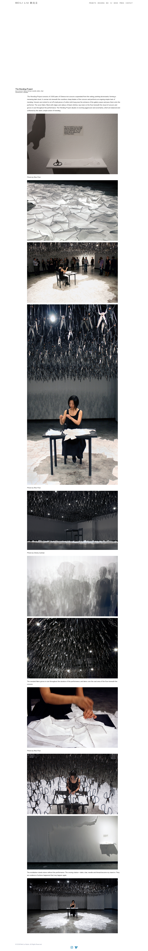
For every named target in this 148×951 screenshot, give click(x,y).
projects (92, 3)
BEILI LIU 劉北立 (26, 3)
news (116, 3)
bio (107, 3)
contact (129, 3)
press (122, 3)
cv (111, 3)
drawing (101, 3)
